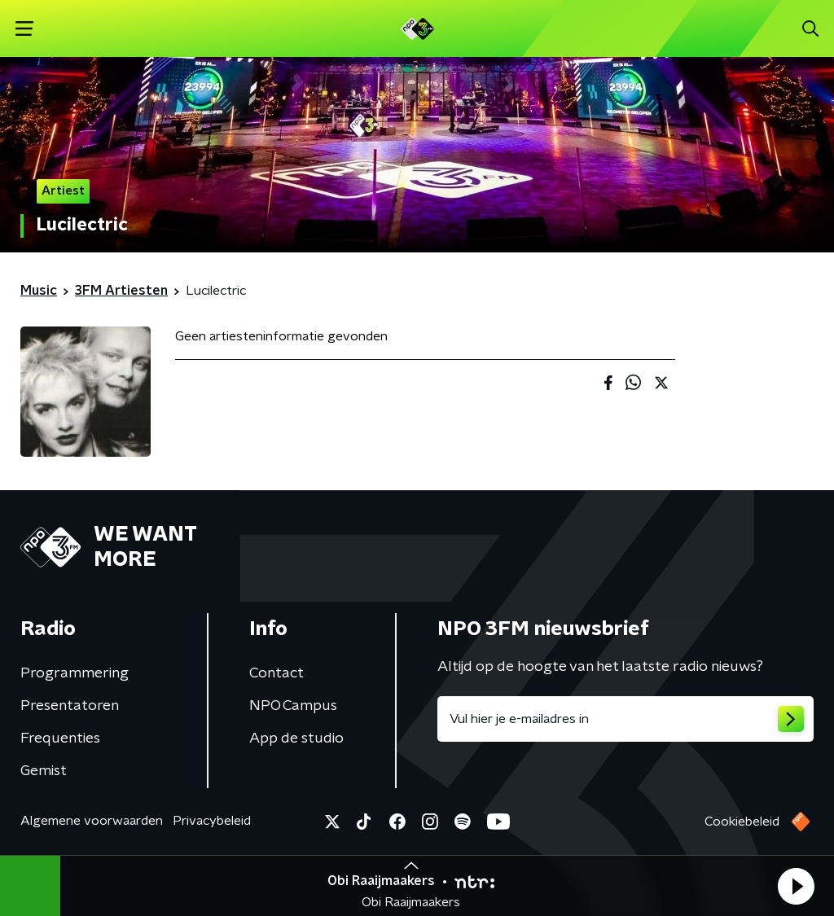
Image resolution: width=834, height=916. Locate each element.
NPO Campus (293, 706)
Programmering (74, 673)
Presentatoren (69, 706)
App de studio (296, 738)
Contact (276, 673)
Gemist (43, 771)
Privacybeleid (212, 820)
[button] (796, 886)
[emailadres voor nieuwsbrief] (625, 719)
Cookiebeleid (742, 821)
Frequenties (60, 738)
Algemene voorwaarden (91, 820)
